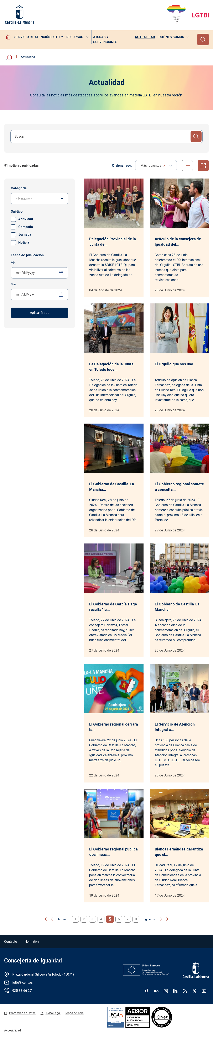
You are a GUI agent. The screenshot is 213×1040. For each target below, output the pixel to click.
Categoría (19, 188)
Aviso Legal (53, 1013)
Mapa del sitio (75, 1013)
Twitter (194, 991)
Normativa (32, 942)
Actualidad (145, 37)
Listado (187, 166)
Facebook (146, 991)
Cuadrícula (203, 166)
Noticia (23, 243)
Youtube (204, 991)
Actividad (25, 219)
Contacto (10, 942)
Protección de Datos (22, 1013)
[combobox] (155, 165)
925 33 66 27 (22, 991)
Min (13, 262)
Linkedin (175, 991)
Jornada (24, 235)
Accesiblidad (12, 1031)
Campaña (25, 227)
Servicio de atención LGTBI (37, 37)
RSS (185, 991)
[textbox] (39, 198)
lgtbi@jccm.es (22, 983)
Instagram (166, 991)
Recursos (74, 37)
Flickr (156, 991)
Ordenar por (121, 166)
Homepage (8, 37)
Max (13, 284)
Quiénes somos (171, 37)
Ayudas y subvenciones (105, 39)
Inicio (8, 57)
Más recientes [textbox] (152, 165)
